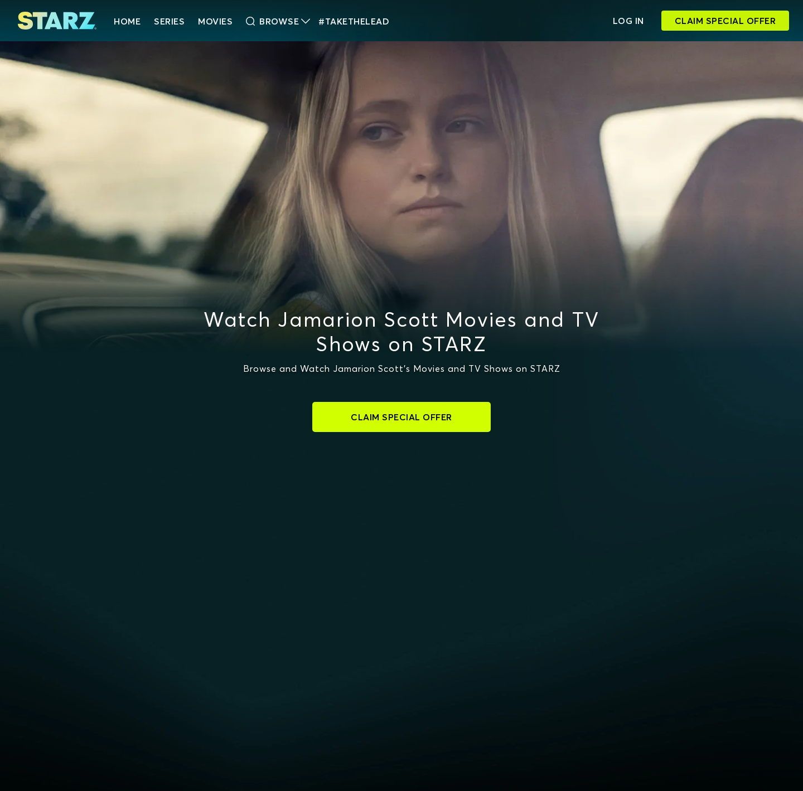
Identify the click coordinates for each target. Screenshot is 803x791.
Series (169, 21)
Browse (278, 21)
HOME (127, 21)
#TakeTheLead (353, 21)
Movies (215, 21)
